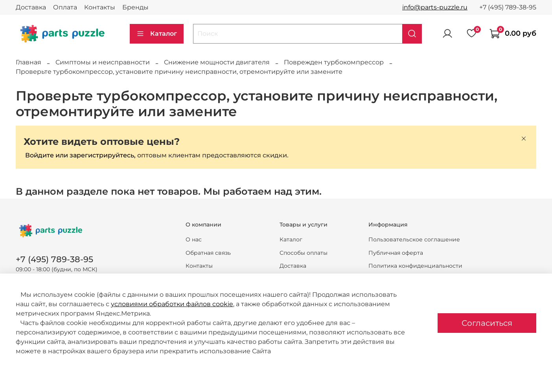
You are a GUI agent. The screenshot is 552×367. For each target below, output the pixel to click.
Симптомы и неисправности (102, 62)
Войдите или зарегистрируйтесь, (80, 155)
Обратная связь (208, 252)
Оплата (65, 7)
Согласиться (487, 323)
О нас (194, 239)
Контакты (99, 7)
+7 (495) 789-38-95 (507, 7)
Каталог (156, 34)
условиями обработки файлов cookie (172, 304)
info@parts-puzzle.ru (434, 7)
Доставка (31, 7)
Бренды (135, 7)
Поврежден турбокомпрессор (334, 62)
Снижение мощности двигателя (217, 62)
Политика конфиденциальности (415, 265)
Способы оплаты (304, 252)
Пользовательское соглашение (414, 239)
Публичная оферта (395, 252)
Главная (28, 62)
